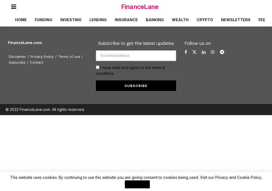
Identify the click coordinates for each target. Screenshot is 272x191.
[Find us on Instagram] (213, 52)
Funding (43, 20)
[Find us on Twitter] (194, 52)
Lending (98, 20)
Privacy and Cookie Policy (238, 177)
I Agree (137, 184)
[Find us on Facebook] (186, 52)
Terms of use (69, 56)
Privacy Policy (42, 56)
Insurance (126, 20)
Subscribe (17, 62)
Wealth (180, 20)
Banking (155, 20)
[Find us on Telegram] (222, 52)
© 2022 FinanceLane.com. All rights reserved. (45, 109)
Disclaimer (17, 56)
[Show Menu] (13, 6)
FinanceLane (139, 7)
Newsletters (235, 20)
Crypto (205, 20)
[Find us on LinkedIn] (204, 52)
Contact (36, 62)
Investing (71, 20)
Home (21, 20)
